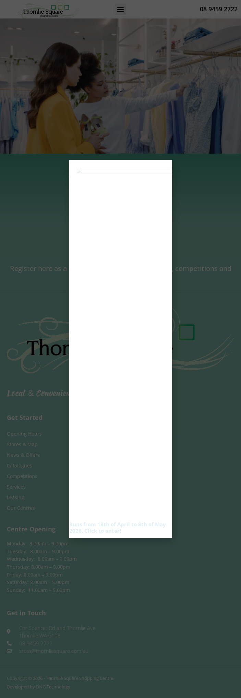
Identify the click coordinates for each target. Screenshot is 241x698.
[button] (163, 182)
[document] (120, 349)
